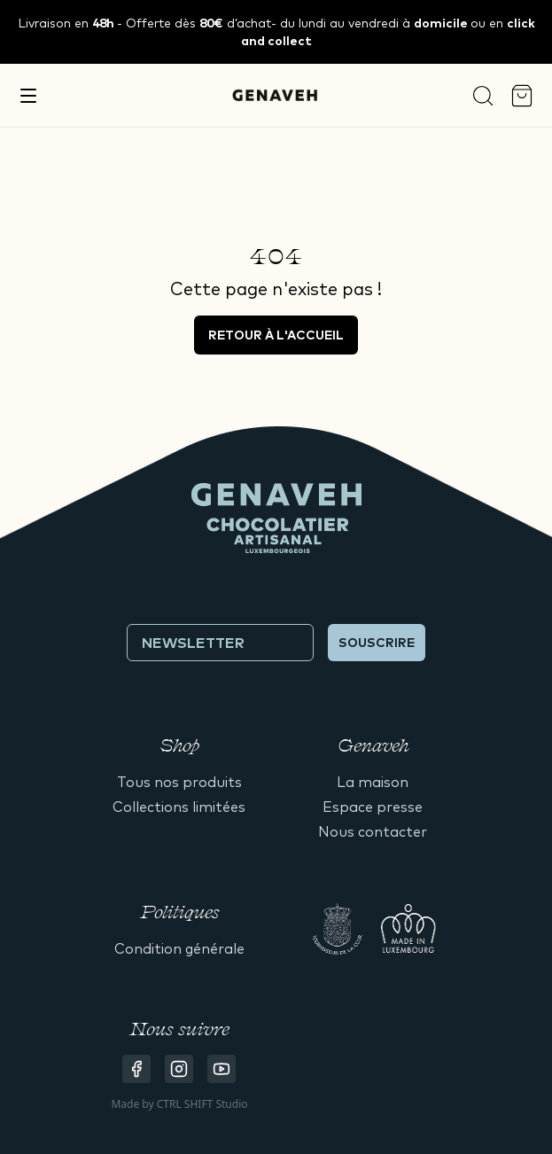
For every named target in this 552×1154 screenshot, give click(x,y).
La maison (372, 782)
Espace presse (373, 806)
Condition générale (179, 948)
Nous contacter (372, 831)
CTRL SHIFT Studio (202, 1103)
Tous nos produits (179, 782)
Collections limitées (179, 806)
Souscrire (376, 643)
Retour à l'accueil (276, 335)
